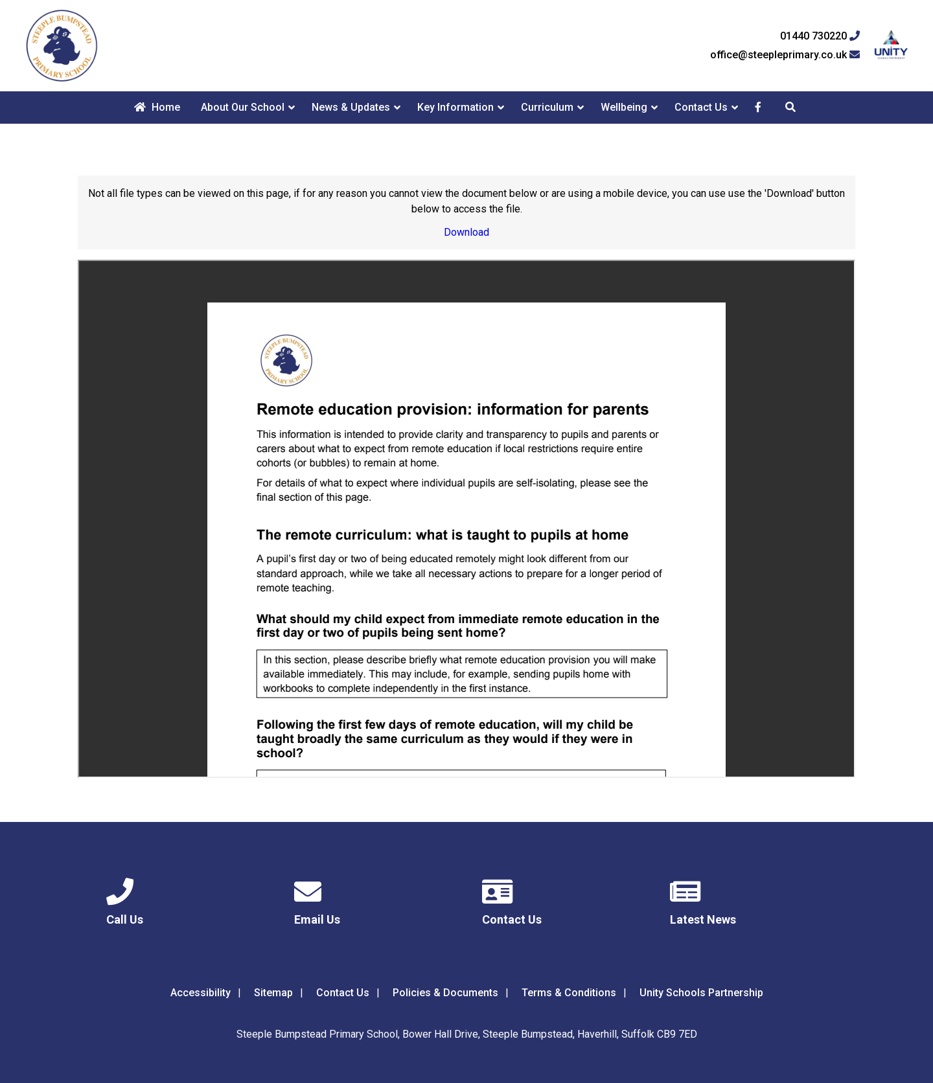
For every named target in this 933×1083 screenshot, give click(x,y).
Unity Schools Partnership (701, 992)
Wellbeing (624, 107)
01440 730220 (820, 36)
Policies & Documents (445, 992)
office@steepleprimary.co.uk (785, 55)
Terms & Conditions (569, 992)
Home (157, 107)
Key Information (455, 107)
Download (466, 232)
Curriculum (547, 107)
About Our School (242, 107)
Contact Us (701, 107)
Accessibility (200, 992)
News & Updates (351, 107)
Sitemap (273, 992)
